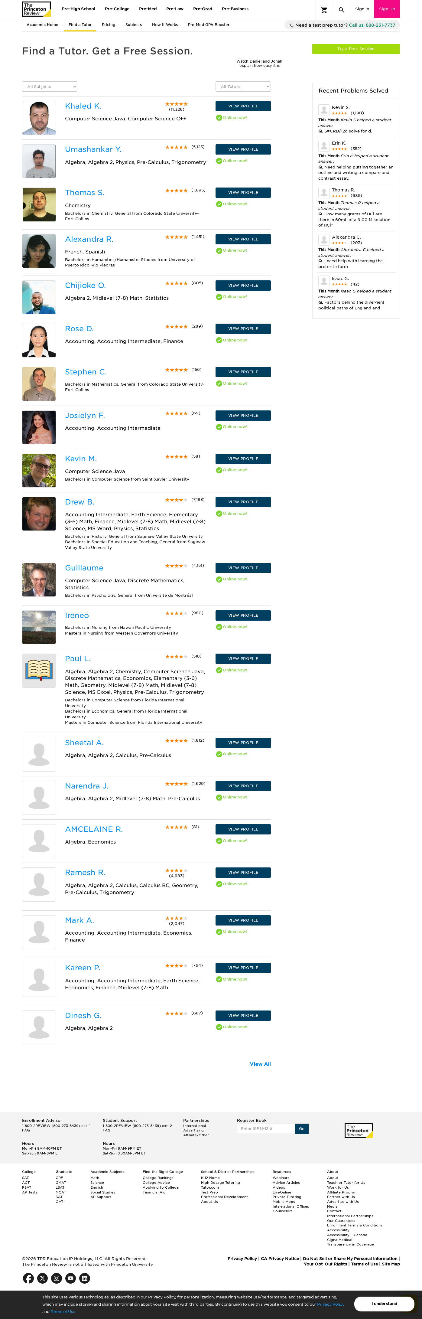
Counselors (283, 1211)
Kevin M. (81, 458)
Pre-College (117, 9)
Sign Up (387, 9)
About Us (209, 1202)
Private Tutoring (287, 1197)
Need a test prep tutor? (342, 25)
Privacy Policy (330, 1304)
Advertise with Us (343, 1202)
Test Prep (209, 1192)
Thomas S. (84, 192)
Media (332, 1206)
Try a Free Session (356, 49)
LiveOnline (282, 1192)
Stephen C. (86, 371)
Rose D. (79, 328)
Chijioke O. (85, 285)
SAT (25, 1178)
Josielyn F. (85, 415)
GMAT (61, 1182)
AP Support (100, 1197)
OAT (59, 1202)
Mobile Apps (284, 1202)
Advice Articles (286, 1182)
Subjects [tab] (133, 24)
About (332, 1178)
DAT (59, 1197)
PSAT (26, 1187)
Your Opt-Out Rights (325, 1264)
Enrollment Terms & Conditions (354, 1225)
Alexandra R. (89, 239)
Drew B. (79, 502)
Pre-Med (148, 9)
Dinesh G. (83, 1015)
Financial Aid (154, 1192)
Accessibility (338, 1230)
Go (302, 1128)
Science (97, 1182)
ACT (26, 1182)
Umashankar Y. (93, 149)
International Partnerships (350, 1216)
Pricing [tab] (108, 24)
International (194, 1126)
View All (260, 1064)
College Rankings (158, 1178)
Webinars (281, 1178)
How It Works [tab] (165, 24)
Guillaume (84, 567)
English (96, 1187)
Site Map (391, 1264)
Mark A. (79, 920)
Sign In (362, 9)
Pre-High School (78, 9)
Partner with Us (341, 1197)
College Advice (156, 1182)
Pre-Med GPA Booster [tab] (208, 24)
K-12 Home (210, 1178)
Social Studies (102, 1192)
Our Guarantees (341, 1221)
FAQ (26, 1130)
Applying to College (161, 1187)
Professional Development (224, 1197)
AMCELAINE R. (94, 829)
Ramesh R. (85, 872)
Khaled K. (83, 106)
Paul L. (78, 658)
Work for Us (338, 1187)
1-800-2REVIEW (56, 1126)
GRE (59, 1178)
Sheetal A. (84, 742)
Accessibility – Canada (347, 1235)
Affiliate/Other (196, 1135)
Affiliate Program (342, 1192)
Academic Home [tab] (42, 24)
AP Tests (29, 1192)
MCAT (61, 1192)
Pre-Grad (202, 9)
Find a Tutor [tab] (80, 24)
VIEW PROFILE (243, 106)
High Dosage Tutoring (220, 1182)
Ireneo (77, 615)
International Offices (291, 1206)
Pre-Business (235, 9)
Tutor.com (210, 1187)
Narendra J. (87, 786)
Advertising (193, 1130)
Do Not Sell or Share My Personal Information (350, 1258)
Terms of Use (62, 1311)
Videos (279, 1187)
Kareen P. (82, 967)
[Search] (341, 10)
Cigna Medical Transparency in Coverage (350, 1242)
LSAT (60, 1187)
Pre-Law (174, 9)
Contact (334, 1211)
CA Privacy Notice (280, 1258)
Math (94, 1178)
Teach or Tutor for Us (346, 1182)
